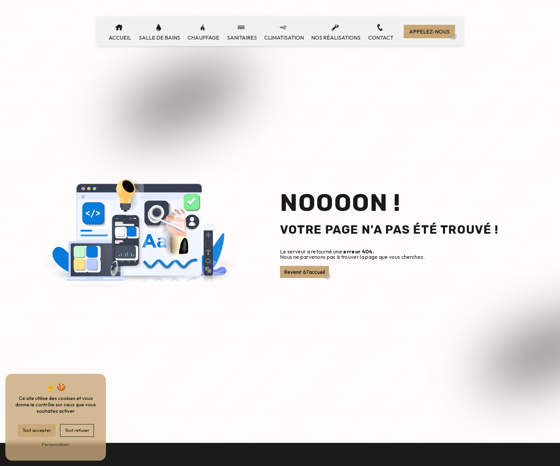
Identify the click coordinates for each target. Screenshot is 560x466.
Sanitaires (242, 37)
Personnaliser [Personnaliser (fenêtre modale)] (55, 444)
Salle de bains (159, 37)
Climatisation (284, 37)
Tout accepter (36, 430)
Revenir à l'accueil (304, 272)
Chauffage (203, 37)
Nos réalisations (335, 37)
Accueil (120, 37)
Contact (380, 37)
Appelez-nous (429, 31)
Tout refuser (77, 430)
